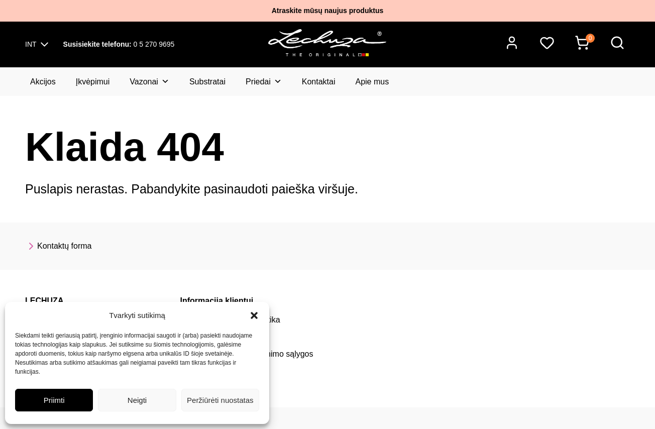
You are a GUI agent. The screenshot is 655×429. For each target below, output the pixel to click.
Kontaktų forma (58, 246)
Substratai (207, 81)
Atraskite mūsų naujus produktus (327, 11)
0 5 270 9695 (119, 44)
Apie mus (372, 81)
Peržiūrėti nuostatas (220, 400)
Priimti (54, 400)
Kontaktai (319, 81)
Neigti (137, 400)
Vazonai (149, 81)
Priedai (264, 81)
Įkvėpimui (93, 81)
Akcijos (43, 81)
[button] (254, 315)
